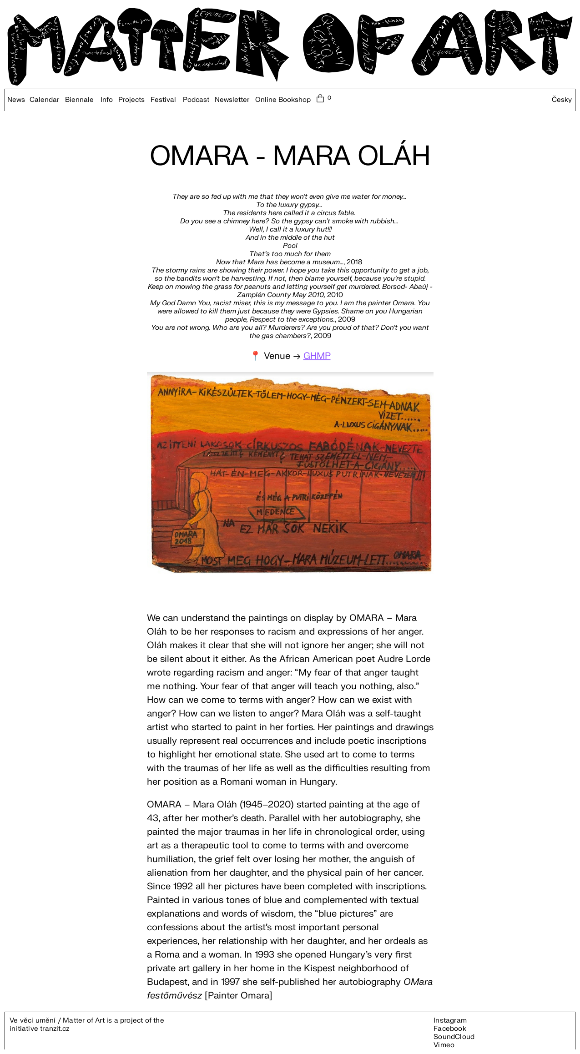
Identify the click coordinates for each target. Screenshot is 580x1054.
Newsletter (232, 100)
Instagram (450, 1020)
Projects (131, 100)
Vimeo (444, 1045)
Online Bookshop (283, 100)
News (16, 100)
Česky (562, 100)
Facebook (450, 1028)
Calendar (44, 100)
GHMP (317, 356)
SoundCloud (454, 1037)
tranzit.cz (54, 1028)
